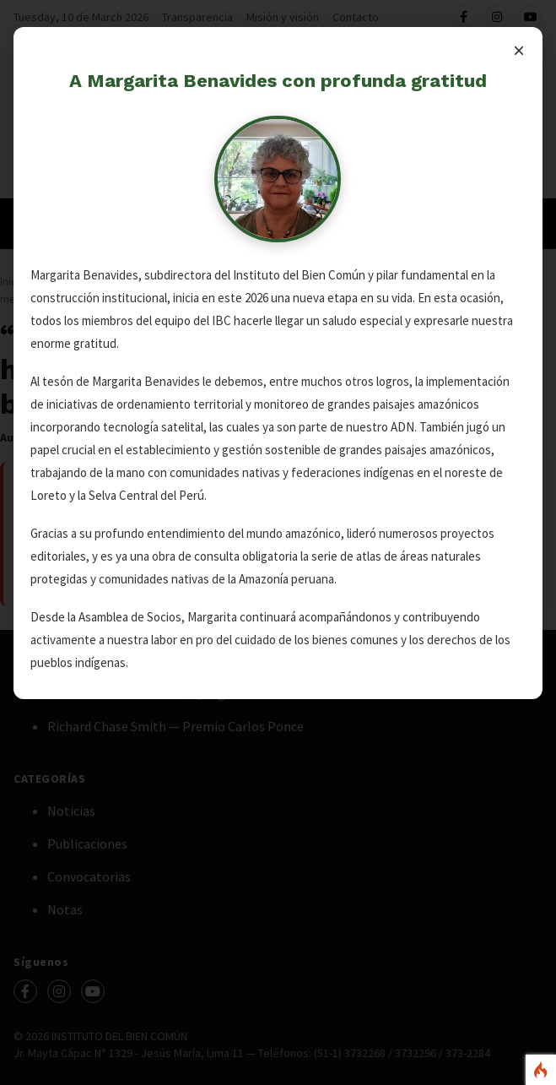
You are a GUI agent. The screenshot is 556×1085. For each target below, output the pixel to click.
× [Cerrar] (519, 50)
